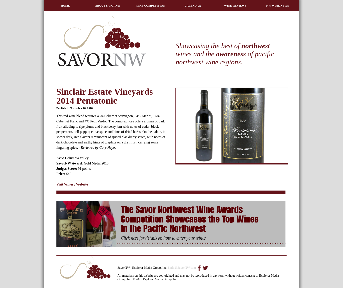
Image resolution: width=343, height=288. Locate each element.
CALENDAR (193, 5)
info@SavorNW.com (182, 267)
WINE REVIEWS (235, 5)
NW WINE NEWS (277, 5)
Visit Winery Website (72, 184)
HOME (65, 5)
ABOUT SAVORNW (108, 5)
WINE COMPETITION (150, 5)
